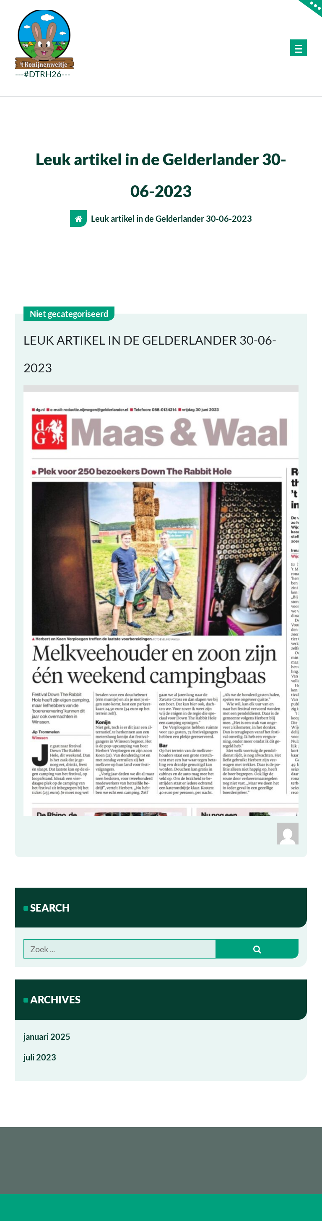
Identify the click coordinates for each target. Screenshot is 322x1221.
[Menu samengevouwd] (298, 47)
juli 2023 (39, 1057)
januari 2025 (46, 1036)
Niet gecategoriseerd (69, 314)
